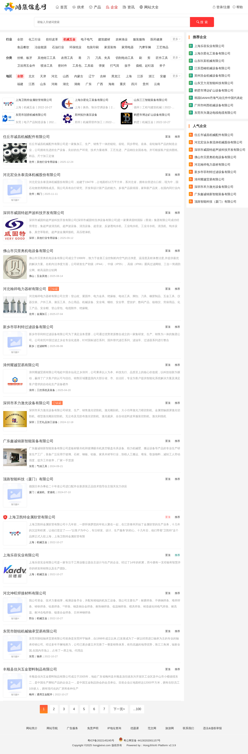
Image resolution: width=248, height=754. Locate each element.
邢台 (31, 618)
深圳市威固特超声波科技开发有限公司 (33, 213)
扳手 (128, 65)
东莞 (31, 466)
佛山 (31, 275)
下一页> (119, 709)
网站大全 (149, 7)
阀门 (39, 193)
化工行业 (35, 39)
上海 (129, 76)
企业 (112, 7)
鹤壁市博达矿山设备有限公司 (211, 90)
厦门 (31, 492)
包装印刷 (93, 47)
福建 (20, 84)
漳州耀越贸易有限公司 (21, 365)
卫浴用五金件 (26, 65)
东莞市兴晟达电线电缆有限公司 (212, 113)
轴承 (39, 656)
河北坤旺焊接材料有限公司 (24, 593)
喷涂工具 (47, 65)
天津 (43, 76)
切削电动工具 (125, 57)
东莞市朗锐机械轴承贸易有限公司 (30, 631)
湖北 (66, 84)
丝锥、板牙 (24, 57)
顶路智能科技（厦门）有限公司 (28, 479)
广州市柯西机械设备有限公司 (211, 105)
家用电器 (128, 47)
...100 (137, 709)
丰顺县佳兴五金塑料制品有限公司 (30, 669)
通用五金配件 (44, 694)
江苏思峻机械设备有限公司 (209, 68)
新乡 (31, 346)
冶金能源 (41, 47)
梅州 (31, 694)
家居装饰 (110, 47)
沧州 (31, 161)
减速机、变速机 (46, 492)
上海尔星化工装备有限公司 (209, 53)
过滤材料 (42, 346)
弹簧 (102, 65)
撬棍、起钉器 (145, 65)
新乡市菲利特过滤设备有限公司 (28, 327)
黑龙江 (115, 76)
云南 (157, 84)
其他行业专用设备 (47, 161)
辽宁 (92, 76)
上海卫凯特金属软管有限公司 (32, 517)
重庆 (123, 84)
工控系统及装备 (46, 390)
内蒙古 (78, 76)
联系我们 (188, 728)
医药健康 (156, 39)
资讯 (129, 7)
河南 (54, 84)
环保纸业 (75, 47)
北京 (32, 76)
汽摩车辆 (145, 47)
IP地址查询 (114, 728)
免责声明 (92, 728)
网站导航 (52, 728)
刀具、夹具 (102, 57)
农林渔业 (122, 39)
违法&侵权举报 (212, 728)
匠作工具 (162, 57)
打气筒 (114, 65)
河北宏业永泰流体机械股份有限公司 (32, 175)
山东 (43, 84)
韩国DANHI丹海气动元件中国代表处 (216, 98)
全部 (20, 39)
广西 (100, 84)
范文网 (152, 728)
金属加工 (42, 314)
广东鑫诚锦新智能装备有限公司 (28, 441)
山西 (66, 76)
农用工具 (67, 57)
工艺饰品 (162, 47)
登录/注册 (221, 7)
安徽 (163, 76)
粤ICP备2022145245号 (101, 740)
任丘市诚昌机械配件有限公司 (26, 137)
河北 (54, 76)
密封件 (62, 65)
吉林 (103, 76)
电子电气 (87, 39)
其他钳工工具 (47, 57)
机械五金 (69, 39)
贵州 (146, 84)
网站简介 (31, 728)
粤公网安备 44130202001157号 (139, 740)
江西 (32, 84)
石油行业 (58, 47)
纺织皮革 (52, 39)
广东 (89, 84)
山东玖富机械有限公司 (206, 61)
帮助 (237, 7)
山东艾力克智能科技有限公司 (211, 83)
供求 (78, 7)
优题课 (134, 728)
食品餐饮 (23, 47)
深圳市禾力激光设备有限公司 (33, 403)
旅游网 (169, 728)
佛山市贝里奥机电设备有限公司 (28, 251)
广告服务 (72, 728)
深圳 (31, 237)
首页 (61, 7)
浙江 (152, 76)
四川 (134, 84)
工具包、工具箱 (82, 65)
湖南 (77, 84)
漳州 (31, 390)
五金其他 (42, 275)
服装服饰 (139, 39)
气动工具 (42, 466)
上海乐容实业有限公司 (21, 555)
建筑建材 (104, 39)
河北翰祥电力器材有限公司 (31, 289)
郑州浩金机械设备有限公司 (209, 75)
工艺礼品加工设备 (47, 422)
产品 (95, 7)
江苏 (140, 76)
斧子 (162, 65)
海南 (111, 84)
